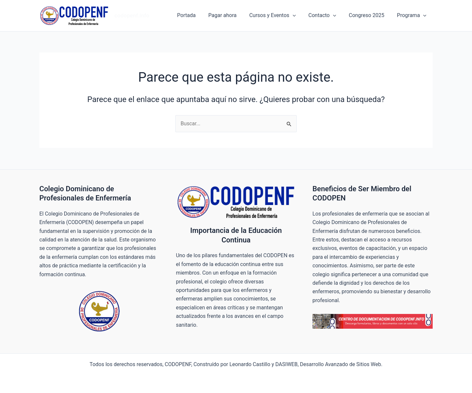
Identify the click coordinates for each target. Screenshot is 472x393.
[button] (300, 15)
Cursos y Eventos (280, 15)
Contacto (327, 15)
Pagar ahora (232, 15)
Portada (198, 15)
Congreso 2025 (369, 15)
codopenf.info (131, 15)
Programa (412, 15)
